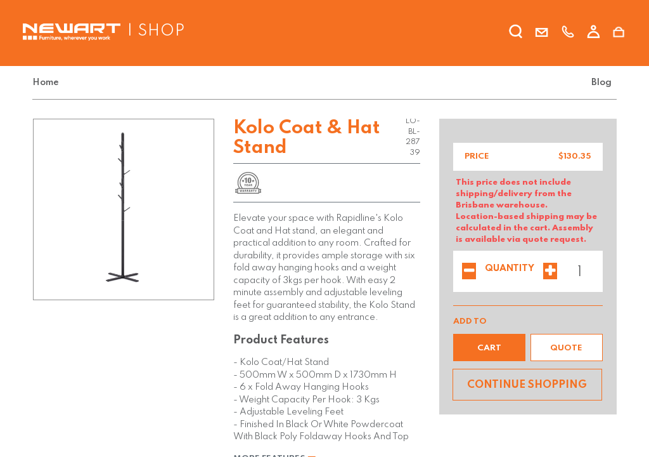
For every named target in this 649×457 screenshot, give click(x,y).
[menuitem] (48, 83)
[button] (489, 347)
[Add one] (550, 272)
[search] (516, 33)
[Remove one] (469, 272)
